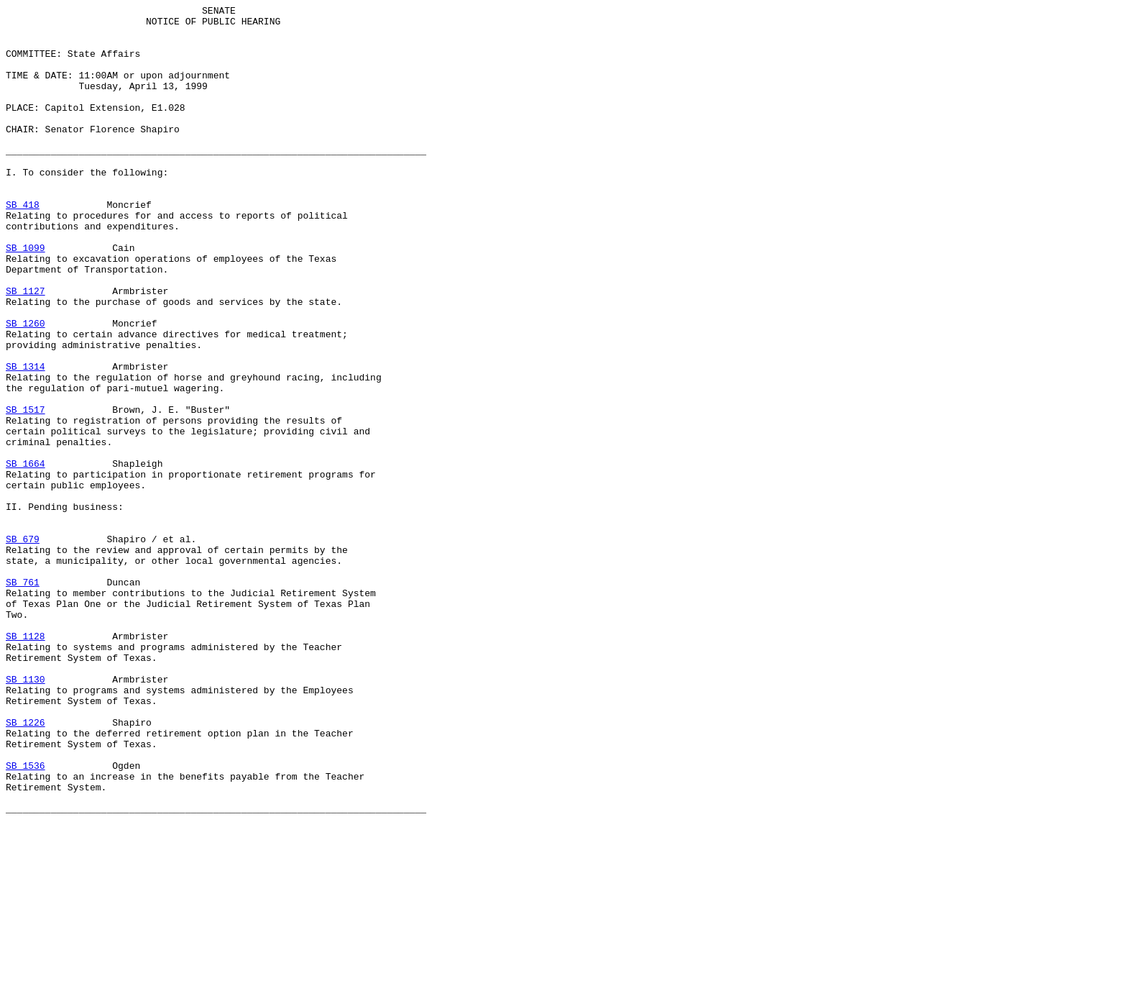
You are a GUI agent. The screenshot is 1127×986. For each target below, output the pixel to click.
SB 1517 (25, 491)
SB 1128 (25, 763)
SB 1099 (25, 297)
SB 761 (23, 698)
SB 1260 (25, 387)
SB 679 (23, 646)
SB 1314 (25, 439)
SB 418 (23, 245)
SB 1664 (25, 555)
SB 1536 (25, 918)
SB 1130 (25, 814)
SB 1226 (25, 866)
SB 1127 (25, 348)
